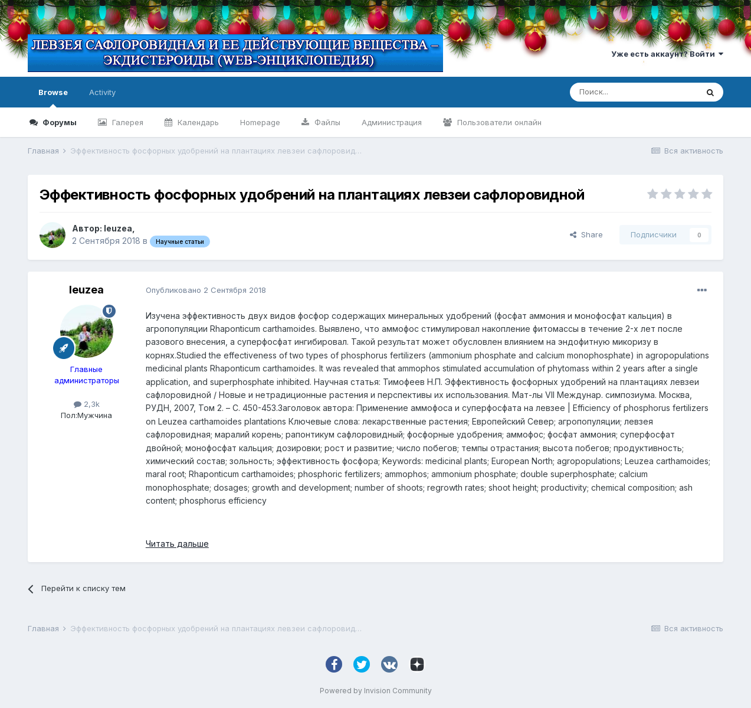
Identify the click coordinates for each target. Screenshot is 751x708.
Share (586, 234)
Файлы (326, 122)
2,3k (87, 404)
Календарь (197, 122)
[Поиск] (633, 92)
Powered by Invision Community (376, 690)
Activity (102, 92)
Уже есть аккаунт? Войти (667, 53)
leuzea (118, 228)
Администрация (392, 122)
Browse (53, 97)
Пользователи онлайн (498, 122)
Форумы (59, 122)
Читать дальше (177, 544)
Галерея (126, 122)
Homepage (260, 122)
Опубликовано (206, 290)
